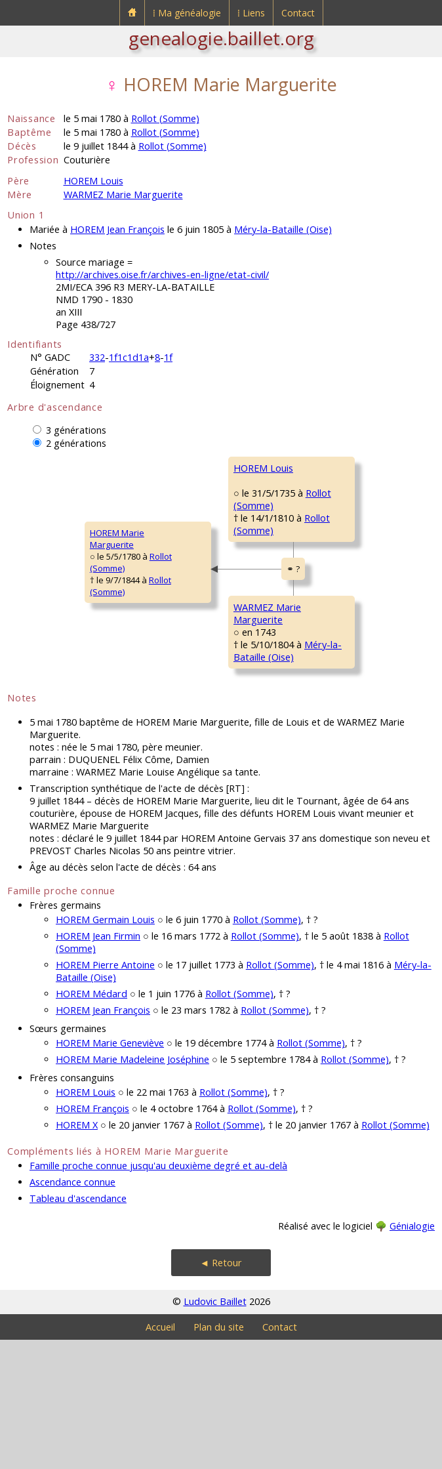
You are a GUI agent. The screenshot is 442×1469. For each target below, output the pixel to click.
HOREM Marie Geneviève (110, 1172)
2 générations (76, 443)
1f (168, 357)
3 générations (76, 430)
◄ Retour (221, 1392)
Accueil (160, 1456)
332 (97, 357)
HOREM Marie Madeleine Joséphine (132, 1188)
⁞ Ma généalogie (187, 13)
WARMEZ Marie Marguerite (123, 194)
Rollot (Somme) (165, 118)
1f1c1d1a (129, 357)
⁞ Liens (251, 13)
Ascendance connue (72, 1311)
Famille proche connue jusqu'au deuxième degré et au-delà (158, 1295)
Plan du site (218, 1456)
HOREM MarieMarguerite (43, 603)
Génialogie (412, 1355)
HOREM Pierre (334, 468)
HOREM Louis (93, 181)
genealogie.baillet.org (221, 38)
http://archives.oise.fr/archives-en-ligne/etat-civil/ (162, 274)
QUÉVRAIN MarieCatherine (339, 576)
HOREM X (77, 1254)
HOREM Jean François (117, 229)
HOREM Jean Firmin (98, 1065)
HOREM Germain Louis (105, 1049)
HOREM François (92, 1237)
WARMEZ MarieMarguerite (191, 712)
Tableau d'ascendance (78, 1327)
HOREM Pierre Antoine (105, 1094)
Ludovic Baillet (215, 1430)
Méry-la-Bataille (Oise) (283, 229)
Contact (298, 13)
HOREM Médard (91, 1123)
